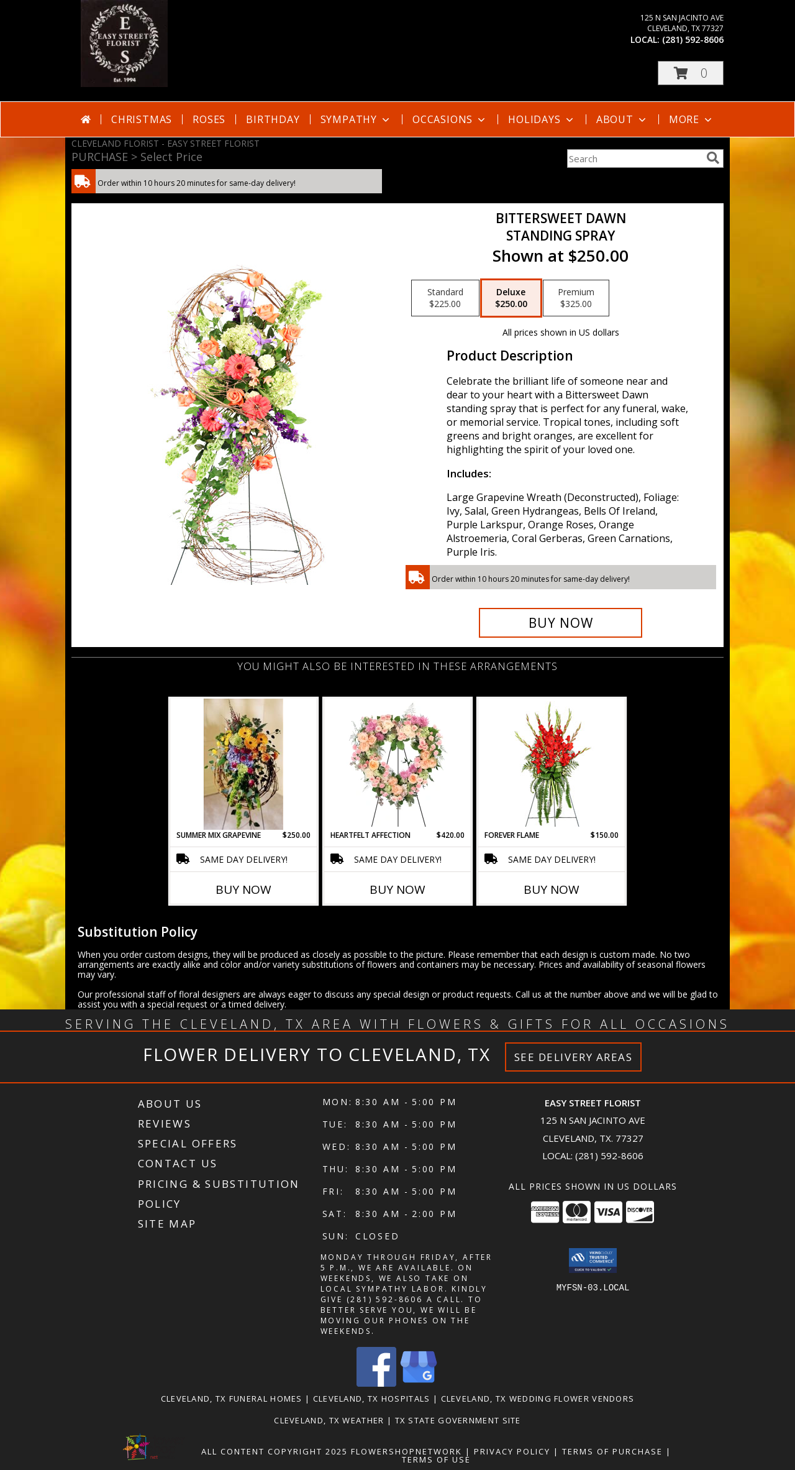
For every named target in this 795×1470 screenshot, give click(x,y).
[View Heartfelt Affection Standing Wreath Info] (398, 764)
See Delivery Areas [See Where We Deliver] (573, 1057)
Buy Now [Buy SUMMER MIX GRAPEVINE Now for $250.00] (243, 889)
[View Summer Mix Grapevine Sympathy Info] (243, 764)
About (622, 119)
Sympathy (356, 119)
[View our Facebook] (376, 1383)
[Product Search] (634, 158)
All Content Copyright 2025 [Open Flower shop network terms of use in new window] (274, 1451)
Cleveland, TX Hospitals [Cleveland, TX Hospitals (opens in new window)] (371, 1398)
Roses (209, 119)
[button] (691, 73)
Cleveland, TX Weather (329, 1420)
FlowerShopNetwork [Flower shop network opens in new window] (406, 1451)
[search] (713, 158)
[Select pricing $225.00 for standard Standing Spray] (445, 298)
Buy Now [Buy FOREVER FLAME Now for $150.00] (551, 889)
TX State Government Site (458, 1420)
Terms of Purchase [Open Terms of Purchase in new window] (612, 1451)
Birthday (272, 119)
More (691, 119)
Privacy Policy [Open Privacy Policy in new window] (512, 1451)
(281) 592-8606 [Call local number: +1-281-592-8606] (693, 39)
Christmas (141, 119)
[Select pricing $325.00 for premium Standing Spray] (576, 298)
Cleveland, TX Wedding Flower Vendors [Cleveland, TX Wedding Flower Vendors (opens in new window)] (538, 1398)
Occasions (450, 119)
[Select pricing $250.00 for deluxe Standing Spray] (511, 298)
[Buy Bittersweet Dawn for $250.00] (560, 623)
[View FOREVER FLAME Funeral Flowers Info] (552, 764)
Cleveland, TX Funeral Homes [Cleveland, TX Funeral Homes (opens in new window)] (231, 1398)
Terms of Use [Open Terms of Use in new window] (436, 1459)
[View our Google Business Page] (418, 1383)
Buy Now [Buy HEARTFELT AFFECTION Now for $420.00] (397, 889)
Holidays (541, 119)
